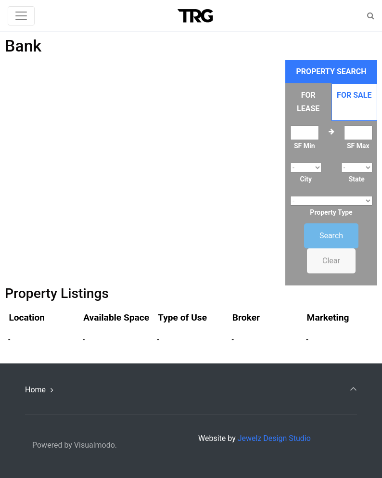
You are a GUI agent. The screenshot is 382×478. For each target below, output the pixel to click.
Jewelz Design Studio (274, 438)
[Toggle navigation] (21, 16)
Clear (331, 260)
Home (35, 389)
